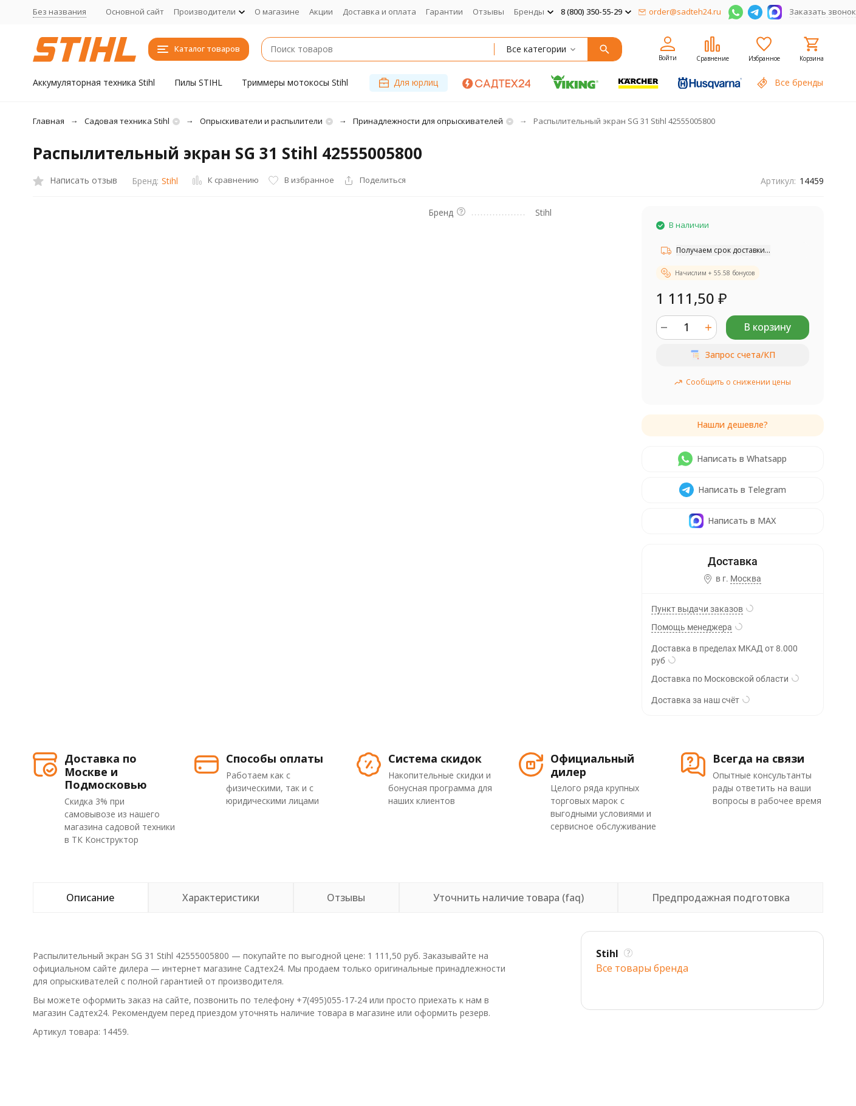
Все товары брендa (642, 968)
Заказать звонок (822, 11)
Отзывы (488, 11)
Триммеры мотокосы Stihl (295, 82)
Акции (321, 11)
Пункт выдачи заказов (697, 609)
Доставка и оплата (379, 11)
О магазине (277, 11)
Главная (48, 120)
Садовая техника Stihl (126, 120)
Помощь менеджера (691, 627)
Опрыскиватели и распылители (261, 120)
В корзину (767, 327)
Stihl (170, 181)
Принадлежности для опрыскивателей (428, 120)
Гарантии (444, 11)
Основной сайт (135, 11)
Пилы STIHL (198, 82)
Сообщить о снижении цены (732, 382)
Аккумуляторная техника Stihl (94, 82)
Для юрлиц (408, 82)
